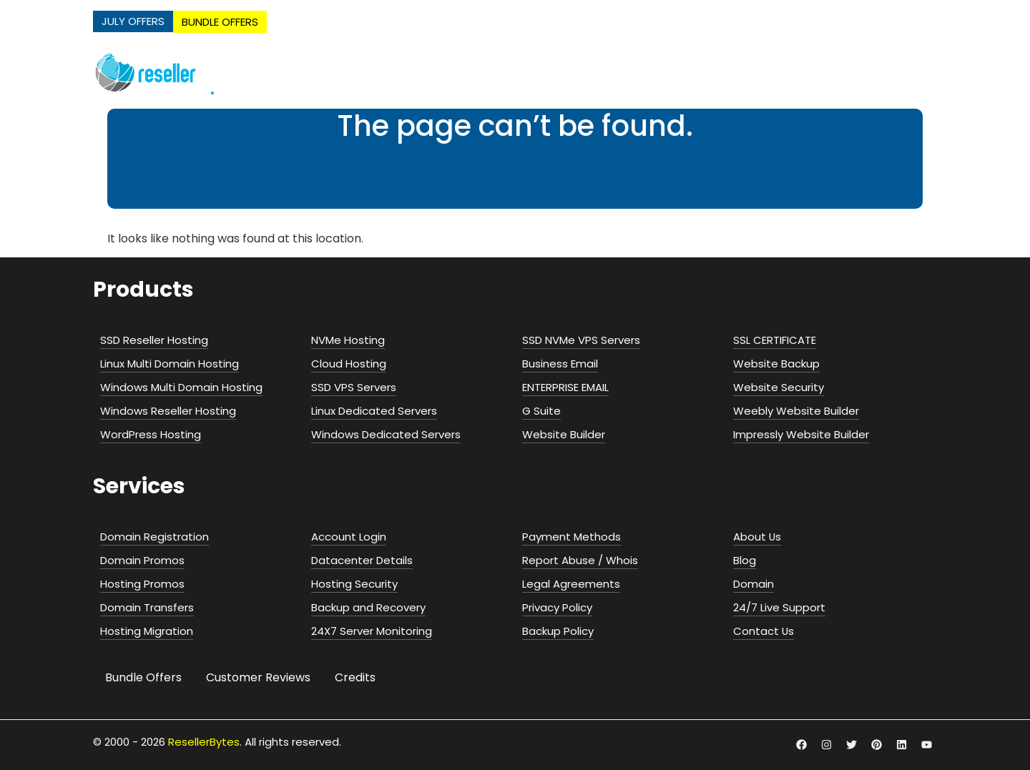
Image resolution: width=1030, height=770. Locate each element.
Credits (355, 677)
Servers (693, 72)
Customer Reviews (258, 677)
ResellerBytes (204, 741)
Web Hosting (497, 72)
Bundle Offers (143, 677)
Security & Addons (871, 72)
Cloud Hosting (605, 72)
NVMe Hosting (396, 72)
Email (766, 72)
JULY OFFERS (133, 21)
